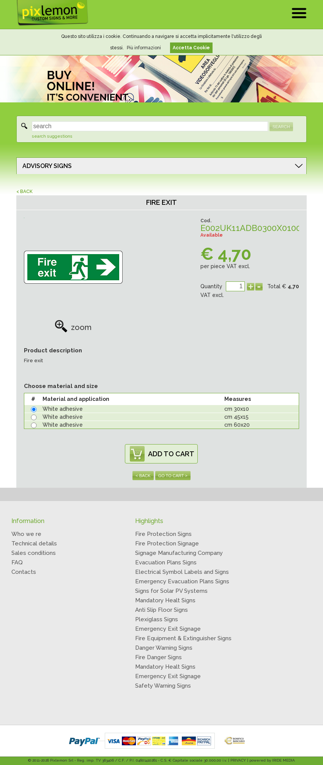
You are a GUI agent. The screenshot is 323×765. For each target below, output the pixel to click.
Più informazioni (144, 47)
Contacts (23, 572)
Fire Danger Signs (158, 657)
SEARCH (281, 126)
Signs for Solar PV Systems (171, 590)
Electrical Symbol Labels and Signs (182, 572)
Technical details (34, 543)
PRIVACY (238, 760)
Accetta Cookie (191, 47)
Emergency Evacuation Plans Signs (182, 581)
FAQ (17, 562)
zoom (73, 327)
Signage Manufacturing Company (179, 553)
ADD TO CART (171, 454)
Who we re (26, 534)
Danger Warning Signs (163, 647)
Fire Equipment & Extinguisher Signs (183, 638)
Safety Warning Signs (163, 685)
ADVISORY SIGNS (47, 166)
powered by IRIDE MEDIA (272, 760)
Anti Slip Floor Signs (161, 609)
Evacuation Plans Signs (166, 562)
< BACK (24, 191)
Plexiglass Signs (156, 619)
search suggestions (52, 136)
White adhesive (63, 409)
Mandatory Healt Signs (165, 600)
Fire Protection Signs (163, 534)
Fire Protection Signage (167, 543)
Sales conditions (33, 553)
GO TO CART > (172, 475)
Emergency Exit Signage (168, 628)
